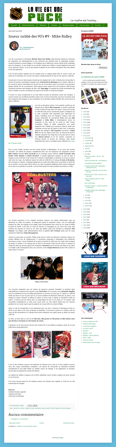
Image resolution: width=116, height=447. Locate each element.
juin (86, 154)
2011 (85, 222)
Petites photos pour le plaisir (91, 342)
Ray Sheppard (67, 408)
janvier (87, 206)
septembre (88, 146)
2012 (85, 220)
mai (86, 195)
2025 (85, 114)
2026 (85, 111)
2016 (85, 209)
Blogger (61, 437)
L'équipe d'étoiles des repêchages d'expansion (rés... (95, 166)
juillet (86, 151)
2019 (85, 130)
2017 (85, 135)
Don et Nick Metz (90, 183)
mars (86, 200)
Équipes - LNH (87, 333)
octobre (87, 143)
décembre (88, 138)
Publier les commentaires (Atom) (27, 426)
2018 (85, 133)
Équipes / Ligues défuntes (91, 335)
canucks (22, 408)
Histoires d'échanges (89, 324)
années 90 (16, 408)
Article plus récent (14, 423)
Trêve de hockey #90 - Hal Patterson (96, 160)
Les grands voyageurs (89, 326)
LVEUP (52, 408)
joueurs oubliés (46, 408)
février (87, 203)
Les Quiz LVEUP (88, 328)
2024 (85, 117)
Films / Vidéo (87, 338)
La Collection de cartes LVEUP (92, 77)
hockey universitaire (35, 408)
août (86, 148)
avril (86, 198)
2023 (85, 119)
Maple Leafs (58, 408)
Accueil (41, 423)
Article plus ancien (68, 423)
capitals (27, 408)
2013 (85, 217)
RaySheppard (15, 405)
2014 (85, 214)
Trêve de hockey (88, 340)
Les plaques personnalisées (93, 163)
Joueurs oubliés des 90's (90, 321)
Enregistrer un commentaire (19, 419)
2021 (85, 125)
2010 (85, 225)
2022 (85, 122)
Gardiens (85, 331)
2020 (85, 127)
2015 (85, 212)
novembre (88, 140)
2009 (85, 228)
